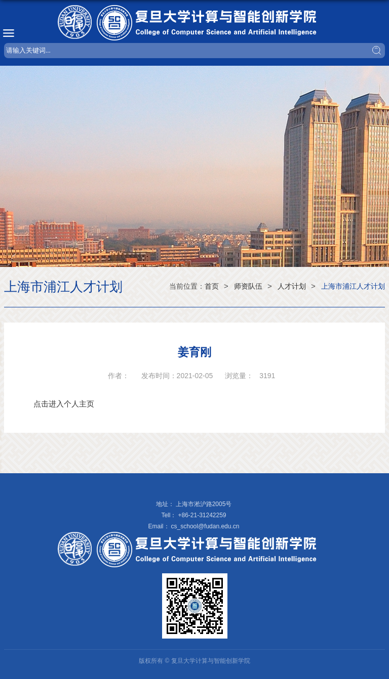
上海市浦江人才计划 (353, 286)
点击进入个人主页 (63, 403)
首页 (212, 286)
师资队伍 (248, 286)
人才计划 (292, 286)
